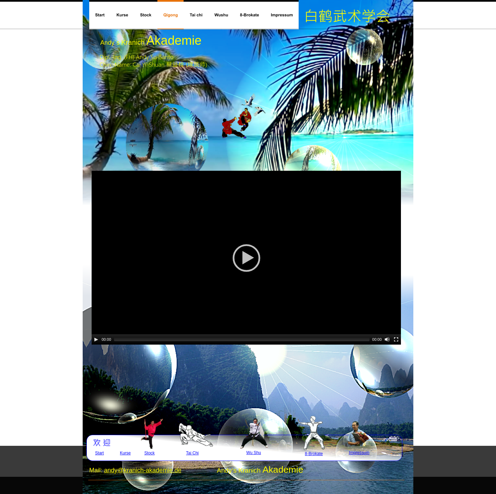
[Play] (96, 339)
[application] (246, 258)
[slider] (242, 339)
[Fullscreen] (396, 339)
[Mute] (387, 339)
